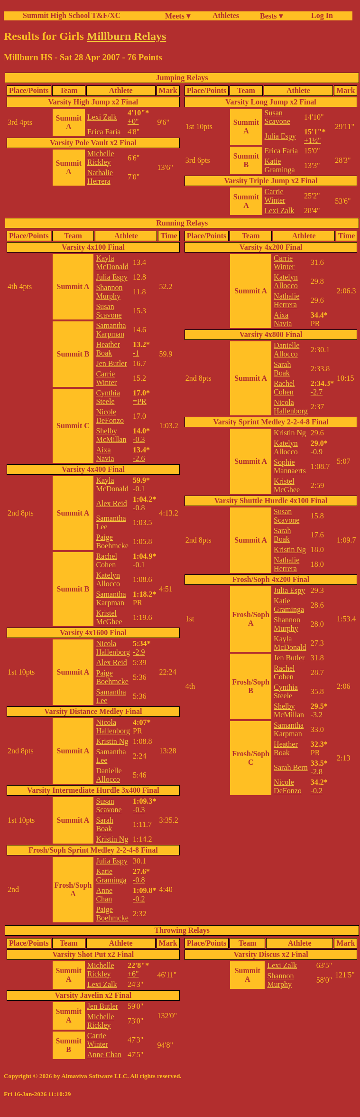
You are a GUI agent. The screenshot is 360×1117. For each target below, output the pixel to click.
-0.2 (139, 899)
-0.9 (317, 452)
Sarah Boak (104, 824)
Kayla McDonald (112, 262)
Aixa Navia (105, 454)
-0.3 (139, 439)
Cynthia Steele (108, 397)
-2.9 (139, 652)
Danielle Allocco (108, 775)
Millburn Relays (126, 36)
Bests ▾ (271, 16)
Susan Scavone (277, 117)
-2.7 (317, 392)
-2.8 (317, 772)
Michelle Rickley (100, 158)
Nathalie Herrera (100, 177)
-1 (136, 353)
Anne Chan (104, 894)
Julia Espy (280, 136)
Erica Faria (104, 132)
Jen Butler (111, 363)
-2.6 (139, 458)
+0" (133, 121)
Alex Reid (111, 503)
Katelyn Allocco (108, 579)
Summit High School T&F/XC (71, 15)
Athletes (225, 15)
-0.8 (139, 508)
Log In (320, 15)
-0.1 (139, 489)
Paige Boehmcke (112, 541)
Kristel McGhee (109, 617)
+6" (133, 974)
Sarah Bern (291, 767)
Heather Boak (108, 348)
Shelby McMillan (111, 435)
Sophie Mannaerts (290, 466)
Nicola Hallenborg (113, 647)
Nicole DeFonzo (110, 416)
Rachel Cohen (106, 560)
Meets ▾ (177, 16)
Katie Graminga (280, 165)
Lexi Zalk (102, 117)
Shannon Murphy (109, 291)
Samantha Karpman (111, 329)
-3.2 (317, 715)
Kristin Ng (112, 741)
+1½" (312, 140)
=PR (140, 401)
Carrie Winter (275, 196)
